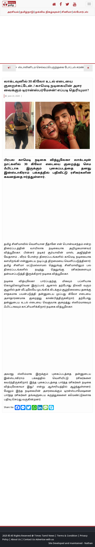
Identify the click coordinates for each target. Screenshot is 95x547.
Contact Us (29, 539)
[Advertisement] (47, 41)
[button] (54, 5)
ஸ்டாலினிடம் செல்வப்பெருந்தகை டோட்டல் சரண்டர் (54, 67)
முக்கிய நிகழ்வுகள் (48, 12)
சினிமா (67, 12)
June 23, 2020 (12, 96)
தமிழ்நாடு (27, 12)
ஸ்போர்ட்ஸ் (80, 12)
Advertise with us (45, 539)
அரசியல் (13, 12)
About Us (16, 539)
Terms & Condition (67, 536)
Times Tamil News (44, 536)
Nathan (88, 543)
